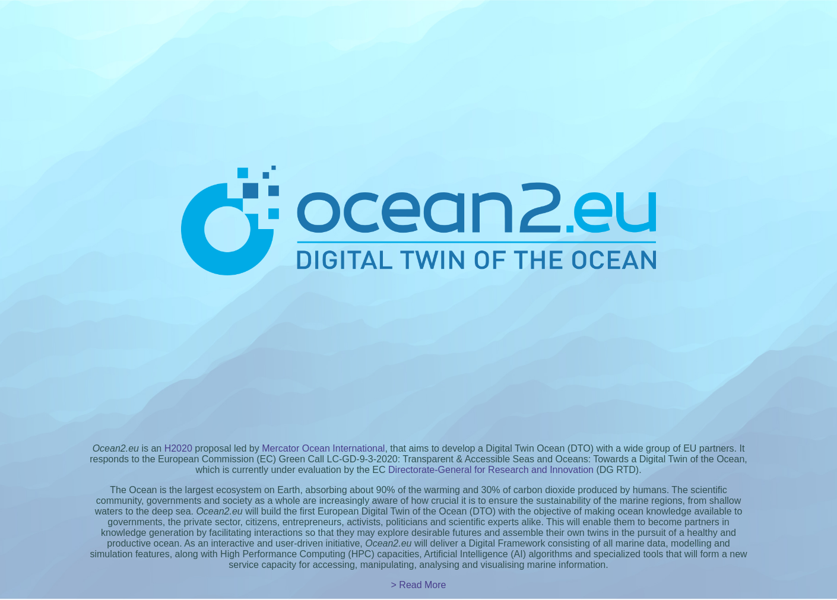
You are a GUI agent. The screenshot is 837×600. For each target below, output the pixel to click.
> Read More (418, 585)
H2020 (178, 448)
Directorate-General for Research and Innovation (491, 470)
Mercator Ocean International (323, 448)
